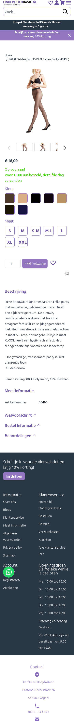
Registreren (11, 579)
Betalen (44, 523)
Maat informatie (14, 525)
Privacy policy (12, 547)
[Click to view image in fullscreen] (37, 101)
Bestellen (45, 515)
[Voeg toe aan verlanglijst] (53, 263)
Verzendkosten (49, 531)
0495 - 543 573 (38, 712)
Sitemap (9, 555)
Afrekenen (10, 587)
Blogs (7, 509)
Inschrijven (14, 476)
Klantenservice (13, 517)
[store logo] (20, 3)
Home (8, 55)
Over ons (9, 501)
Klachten (45, 539)
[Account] (56, 2)
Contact (37, 666)
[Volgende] (65, 148)
